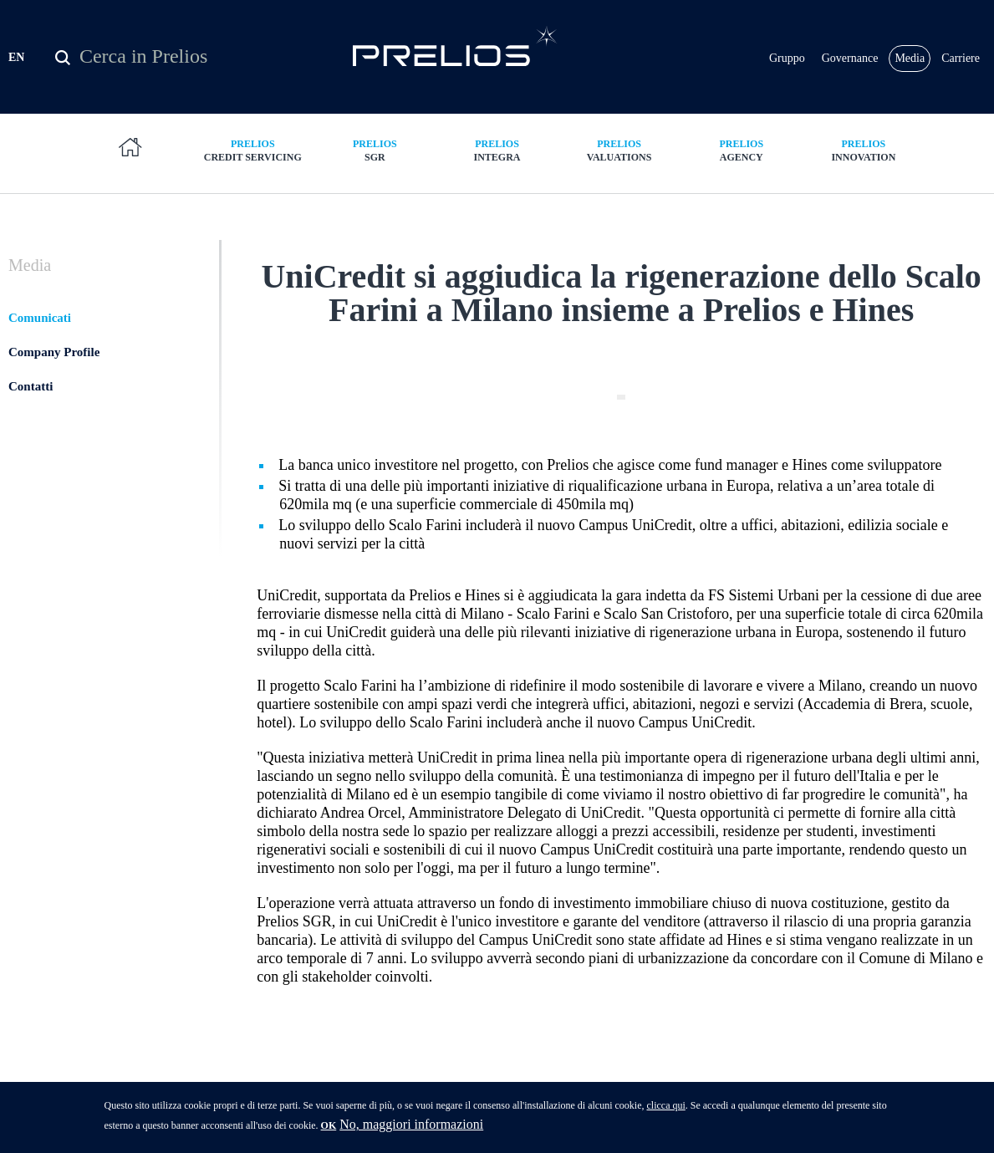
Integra (497, 150)
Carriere (960, 58)
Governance (850, 58)
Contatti (30, 386)
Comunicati (39, 317)
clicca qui (665, 1110)
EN (16, 57)
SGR (374, 150)
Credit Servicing (252, 150)
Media (910, 58)
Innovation (864, 150)
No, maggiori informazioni (411, 1129)
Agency (742, 150)
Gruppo (787, 58)
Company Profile (53, 352)
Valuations (619, 150)
